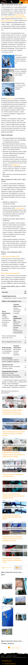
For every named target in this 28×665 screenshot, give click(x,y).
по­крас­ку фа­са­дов (20, 16)
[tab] (7, 568)
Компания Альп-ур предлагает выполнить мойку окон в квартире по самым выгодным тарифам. (13, 454)
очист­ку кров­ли (9, 16)
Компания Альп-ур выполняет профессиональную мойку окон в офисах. (12, 516)
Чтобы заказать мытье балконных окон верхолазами (12, 475)
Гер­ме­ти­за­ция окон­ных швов (10, 256)
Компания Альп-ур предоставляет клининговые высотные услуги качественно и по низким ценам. (12, 412)
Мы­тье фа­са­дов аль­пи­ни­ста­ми (10, 273)
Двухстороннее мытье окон (19, 657)
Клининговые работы (11, 656)
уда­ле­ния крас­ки (20, 208)
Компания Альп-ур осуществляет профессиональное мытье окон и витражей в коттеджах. (12, 538)
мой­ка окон (10, 98)
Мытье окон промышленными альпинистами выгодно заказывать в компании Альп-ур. (13, 495)
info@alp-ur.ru (16, 165)
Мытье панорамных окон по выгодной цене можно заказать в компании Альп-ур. (13, 433)
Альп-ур (2, 656)
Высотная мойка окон (6, 657)
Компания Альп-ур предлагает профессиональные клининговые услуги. (12, 560)
